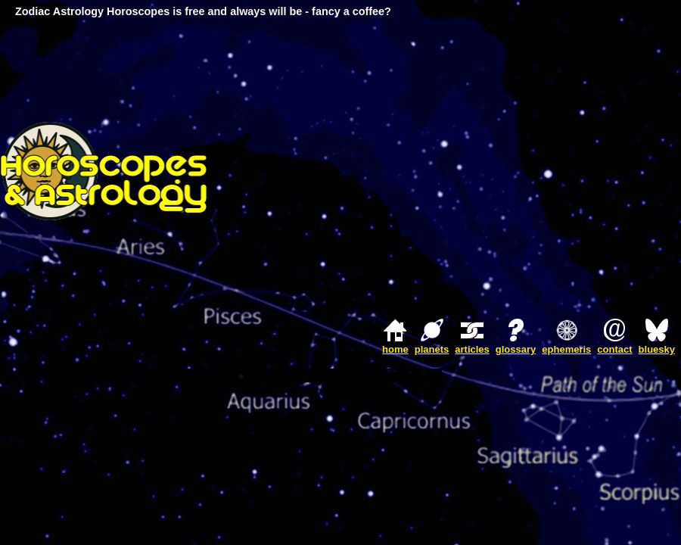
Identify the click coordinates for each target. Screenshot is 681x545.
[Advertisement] (539, 171)
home (395, 349)
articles (472, 349)
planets (432, 349)
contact (614, 349)
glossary (516, 349)
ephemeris (566, 349)
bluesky (657, 349)
